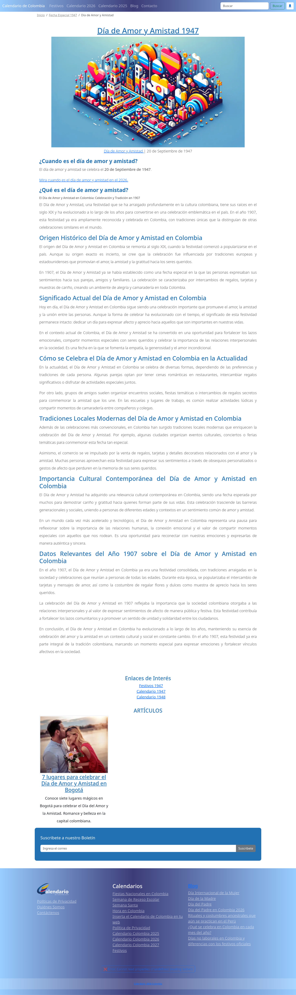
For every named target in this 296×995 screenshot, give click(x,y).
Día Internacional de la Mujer (213, 892)
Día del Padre (200, 904)
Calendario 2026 (81, 5)
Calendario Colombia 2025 (136, 933)
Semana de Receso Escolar (136, 899)
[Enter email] (138, 848)
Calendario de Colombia (23, 5)
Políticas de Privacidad (56, 901)
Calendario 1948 (151, 697)
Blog (134, 5)
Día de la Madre (202, 898)
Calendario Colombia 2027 (136, 944)
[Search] (244, 5)
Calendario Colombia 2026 (136, 939)
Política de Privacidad (131, 927)
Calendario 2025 (112, 5)
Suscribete (245, 848)
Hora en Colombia (128, 910)
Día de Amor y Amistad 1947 (148, 30)
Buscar (277, 6)
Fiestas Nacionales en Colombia (140, 893)
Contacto (149, 5)
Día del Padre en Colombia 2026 (216, 909)
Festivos (56, 5)
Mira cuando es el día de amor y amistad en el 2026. (83, 180)
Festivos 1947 (151, 685)
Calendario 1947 (151, 691)
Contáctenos (48, 912)
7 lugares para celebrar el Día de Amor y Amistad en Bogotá (74, 783)
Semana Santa (125, 905)
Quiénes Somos (51, 906)
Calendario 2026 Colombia (148, 983)
